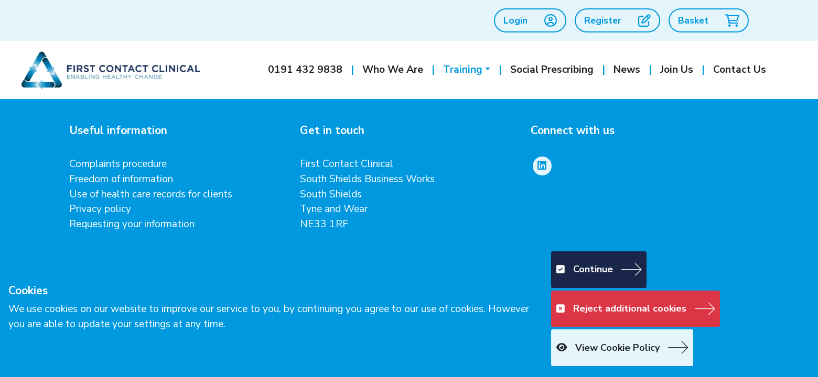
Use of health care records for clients (150, 194)
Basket (708, 20)
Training (462, 69)
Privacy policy (100, 209)
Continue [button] (584, 269)
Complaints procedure (118, 164)
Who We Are (392, 69)
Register (617, 20)
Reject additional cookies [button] (621, 308)
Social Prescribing (552, 69)
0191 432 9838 (305, 69)
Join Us (676, 69)
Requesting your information (132, 224)
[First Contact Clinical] (109, 69)
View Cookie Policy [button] (608, 347)
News (627, 69)
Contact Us (739, 69)
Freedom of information (121, 179)
